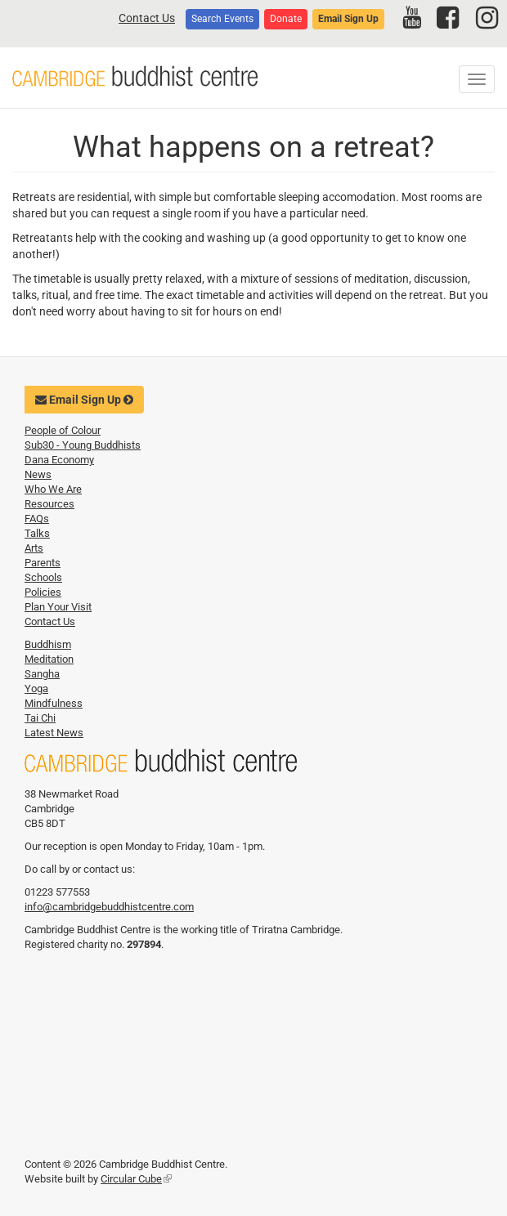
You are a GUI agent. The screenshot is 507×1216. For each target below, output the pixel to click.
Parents (43, 563)
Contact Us (147, 18)
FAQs (37, 518)
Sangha (42, 674)
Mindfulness (54, 703)
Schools (43, 577)
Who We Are (53, 489)
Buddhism (48, 644)
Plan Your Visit (58, 607)
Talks (37, 533)
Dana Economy (59, 460)
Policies (43, 592)
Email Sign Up (348, 19)
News (38, 474)
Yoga (36, 688)
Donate (286, 19)
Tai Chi (40, 718)
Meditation (49, 659)
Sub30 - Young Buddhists (83, 445)
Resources (49, 504)
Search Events (222, 19)
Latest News (54, 732)
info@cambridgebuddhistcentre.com (109, 907)
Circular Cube (136, 1179)
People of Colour (63, 430)
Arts (34, 548)
